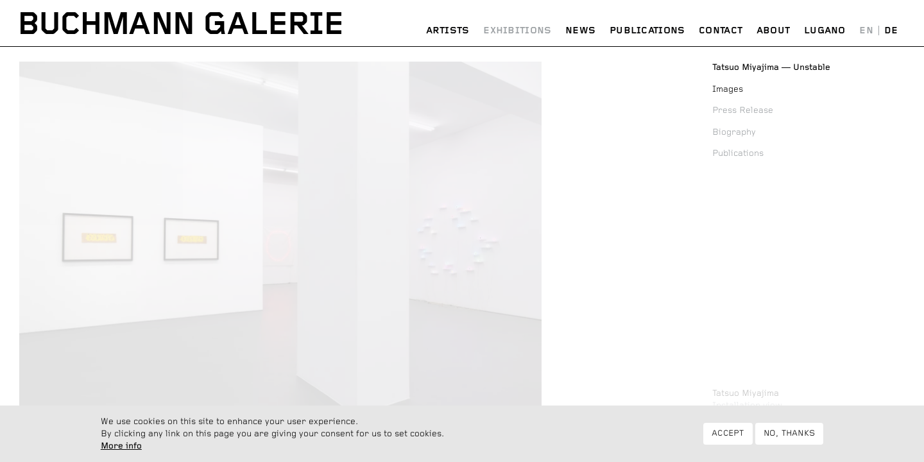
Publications (647, 31)
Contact (720, 31)
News (580, 31)
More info (121, 450)
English (866, 31)
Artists (448, 31)
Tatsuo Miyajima (745, 393)
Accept (728, 438)
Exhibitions (517, 31)
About (774, 31)
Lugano (825, 31)
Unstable (771, 67)
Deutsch (891, 31)
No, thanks (790, 438)
